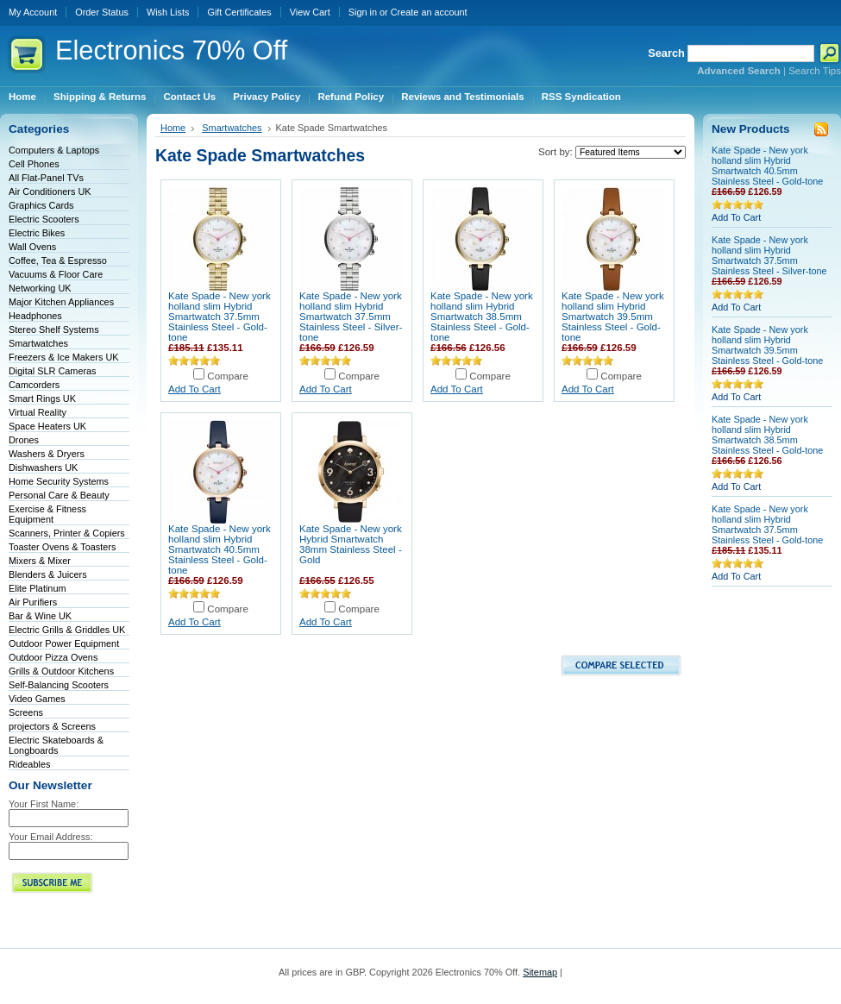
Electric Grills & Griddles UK (67, 629)
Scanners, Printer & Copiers (67, 533)
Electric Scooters (44, 219)
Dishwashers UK (43, 467)
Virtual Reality (37, 412)
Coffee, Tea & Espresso (58, 260)
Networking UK (40, 288)
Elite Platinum (37, 588)
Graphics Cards (41, 205)
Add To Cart (194, 389)
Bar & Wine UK (40, 616)
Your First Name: (43, 804)
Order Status (102, 12)
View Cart (310, 12)
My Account (33, 12)
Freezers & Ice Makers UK (64, 357)
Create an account (429, 12)
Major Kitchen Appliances (61, 302)
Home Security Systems (59, 481)
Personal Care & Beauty (59, 495)
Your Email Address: (51, 836)
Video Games (37, 698)
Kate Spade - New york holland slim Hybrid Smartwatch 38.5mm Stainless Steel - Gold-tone (481, 316)
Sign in (362, 12)
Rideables (29, 764)
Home (172, 127)
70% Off (171, 50)
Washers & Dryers (47, 454)
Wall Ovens (32, 247)
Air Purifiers (33, 602)
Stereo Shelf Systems (54, 329)
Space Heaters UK (47, 426)
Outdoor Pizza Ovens (53, 657)
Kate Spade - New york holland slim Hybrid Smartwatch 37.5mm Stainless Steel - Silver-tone (350, 316)
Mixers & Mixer (40, 560)
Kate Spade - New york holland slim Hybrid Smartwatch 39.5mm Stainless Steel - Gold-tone (613, 316)
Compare (227, 376)
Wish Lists (168, 12)
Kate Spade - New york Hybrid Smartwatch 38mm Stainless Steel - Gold (350, 544)
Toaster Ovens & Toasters (62, 547)
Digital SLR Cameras (53, 371)
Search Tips (814, 71)
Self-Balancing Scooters (59, 685)
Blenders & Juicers (48, 574)
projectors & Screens (52, 726)
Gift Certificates (239, 12)
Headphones (35, 316)
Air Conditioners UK (50, 191)
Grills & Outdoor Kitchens (61, 671)
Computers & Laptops (54, 150)
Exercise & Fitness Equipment (47, 514)
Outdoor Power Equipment (64, 643)
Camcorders (34, 385)
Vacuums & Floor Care (56, 274)
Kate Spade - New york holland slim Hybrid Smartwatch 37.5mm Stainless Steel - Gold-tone (219, 316)
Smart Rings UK (42, 398)
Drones (24, 440)
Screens (26, 712)
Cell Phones (34, 164)
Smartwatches (38, 343)
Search (666, 53)
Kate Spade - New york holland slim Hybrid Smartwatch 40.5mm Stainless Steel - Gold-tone (219, 549)
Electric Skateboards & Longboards (56, 745)
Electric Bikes (37, 233)
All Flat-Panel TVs (46, 178)
